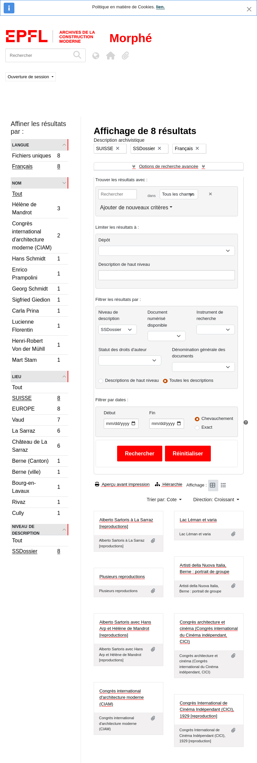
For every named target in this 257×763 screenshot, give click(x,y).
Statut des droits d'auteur (122, 349)
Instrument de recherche (209, 315)
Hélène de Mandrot (36, 208)
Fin (152, 412)
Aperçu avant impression (122, 484)
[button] (110, 55)
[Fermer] (249, 9)
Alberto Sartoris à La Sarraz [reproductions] (126, 523)
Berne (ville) (36, 473)
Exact (206, 427)
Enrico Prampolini (36, 274)
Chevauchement (217, 418)
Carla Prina (36, 312)
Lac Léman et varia (198, 519)
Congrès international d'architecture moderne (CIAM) (36, 235)
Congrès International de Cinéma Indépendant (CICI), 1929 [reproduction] (207, 709)
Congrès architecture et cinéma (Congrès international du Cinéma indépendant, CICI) (209, 632)
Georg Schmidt (36, 290)
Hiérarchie (168, 484)
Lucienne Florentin (36, 326)
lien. (160, 6)
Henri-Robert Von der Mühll (36, 345)
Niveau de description (25, 529)
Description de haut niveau (124, 264)
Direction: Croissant (214, 499)
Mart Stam (36, 360)
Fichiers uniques (36, 156)
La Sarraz (36, 432)
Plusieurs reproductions (122, 576)
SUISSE (36, 399)
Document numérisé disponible (157, 319)
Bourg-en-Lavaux (36, 487)
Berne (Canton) (36, 462)
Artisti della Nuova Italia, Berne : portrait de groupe (204, 568)
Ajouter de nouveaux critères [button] (134, 207)
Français (36, 167)
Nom (16, 183)
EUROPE (36, 410)
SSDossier (36, 552)
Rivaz (36, 503)
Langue (20, 144)
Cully (36, 514)
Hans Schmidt (36, 259)
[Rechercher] (37, 55)
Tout (17, 194)
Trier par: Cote (162, 499)
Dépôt (104, 239)
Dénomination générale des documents (198, 353)
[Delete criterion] (210, 194)
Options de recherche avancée (168, 166)
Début (109, 412)
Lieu (16, 376)
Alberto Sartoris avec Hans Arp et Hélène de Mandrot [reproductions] (125, 629)
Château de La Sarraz (36, 446)
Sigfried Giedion (36, 301)
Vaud (36, 421)
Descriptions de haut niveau (132, 380)
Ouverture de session (29, 76)
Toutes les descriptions (191, 380)
